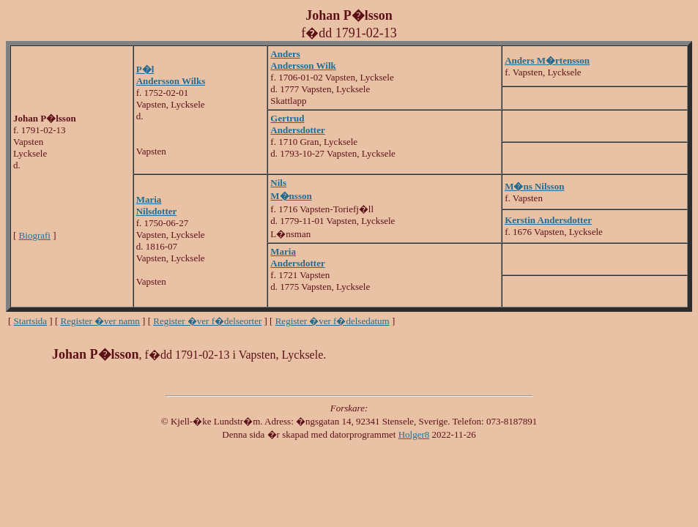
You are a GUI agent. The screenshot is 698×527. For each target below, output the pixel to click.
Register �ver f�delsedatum (332, 320)
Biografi (35, 235)
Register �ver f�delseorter (207, 320)
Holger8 (414, 434)
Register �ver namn (100, 320)
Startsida (31, 320)
